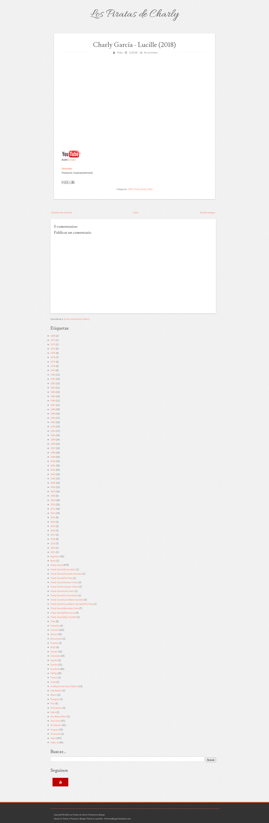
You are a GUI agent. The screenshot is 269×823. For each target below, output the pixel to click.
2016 (52, 530)
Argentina (55, 556)
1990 (52, 417)
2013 (52, 517)
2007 (52, 491)
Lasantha (99, 818)
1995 (52, 439)
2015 (52, 526)
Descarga (67, 168)
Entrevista (55, 655)
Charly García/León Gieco (62, 591)
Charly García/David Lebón (62, 569)
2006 (52, 487)
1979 (52, 370)
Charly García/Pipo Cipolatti (63, 617)
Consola (54, 629)
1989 (52, 413)
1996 (52, 443)
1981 (52, 378)
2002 (52, 469)
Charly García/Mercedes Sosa (64, 608)
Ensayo (53, 651)
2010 (52, 504)
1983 (52, 387)
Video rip (54, 742)
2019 (52, 543)
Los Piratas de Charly (134, 14)
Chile (52, 621)
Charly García (140, 189)
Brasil (53, 560)
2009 (52, 500)
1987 (52, 405)
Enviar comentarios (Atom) (77, 319)
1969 (52, 335)
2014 (52, 521)
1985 (52, 396)
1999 (52, 456)
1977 (52, 361)
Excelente (55, 668)
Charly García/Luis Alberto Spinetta (67, 599)
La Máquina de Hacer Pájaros (64, 686)
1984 (52, 392)
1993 (52, 431)
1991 (52, 422)
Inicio (135, 212)
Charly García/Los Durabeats (64, 595)
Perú (52, 703)
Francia (53, 677)
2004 (52, 478)
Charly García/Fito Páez (61, 578)
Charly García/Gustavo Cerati (64, 582)
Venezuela (55, 733)
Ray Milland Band (58, 716)
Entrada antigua (207, 212)
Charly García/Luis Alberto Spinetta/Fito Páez (71, 604)
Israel (53, 682)
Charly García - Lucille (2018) (134, 45)
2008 (52, 495)
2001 (52, 465)
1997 (52, 448)
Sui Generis (55, 725)
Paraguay (54, 699)
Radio (53, 712)
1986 (52, 400)
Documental (56, 638)
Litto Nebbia (56, 690)
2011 (52, 508)
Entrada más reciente (61, 212)
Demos (53, 634)
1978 (52, 366)
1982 (52, 383)
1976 (52, 357)
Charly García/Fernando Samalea (66, 573)
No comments (151, 52)
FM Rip (53, 673)
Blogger (102, 814)
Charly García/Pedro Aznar (62, 612)
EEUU (53, 647)
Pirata (120, 52)
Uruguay (54, 729)
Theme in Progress (70, 818)
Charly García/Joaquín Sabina (64, 586)
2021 (52, 552)
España (54, 660)
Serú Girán (55, 720)
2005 (52, 482)
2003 (52, 474)
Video (73, 160)
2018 (130, 189)
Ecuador (54, 643)
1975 (52, 353)
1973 (52, 344)
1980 (52, 374)
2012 (52, 513)
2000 (52, 461)
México (53, 694)
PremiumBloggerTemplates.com (117, 818)
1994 (52, 435)
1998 (52, 452)
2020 (52, 547)
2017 (52, 534)
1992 (52, 426)
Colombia (55, 625)
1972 (52, 340)
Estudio (54, 664)
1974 (52, 348)
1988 (52, 409)
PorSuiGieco (56, 707)
